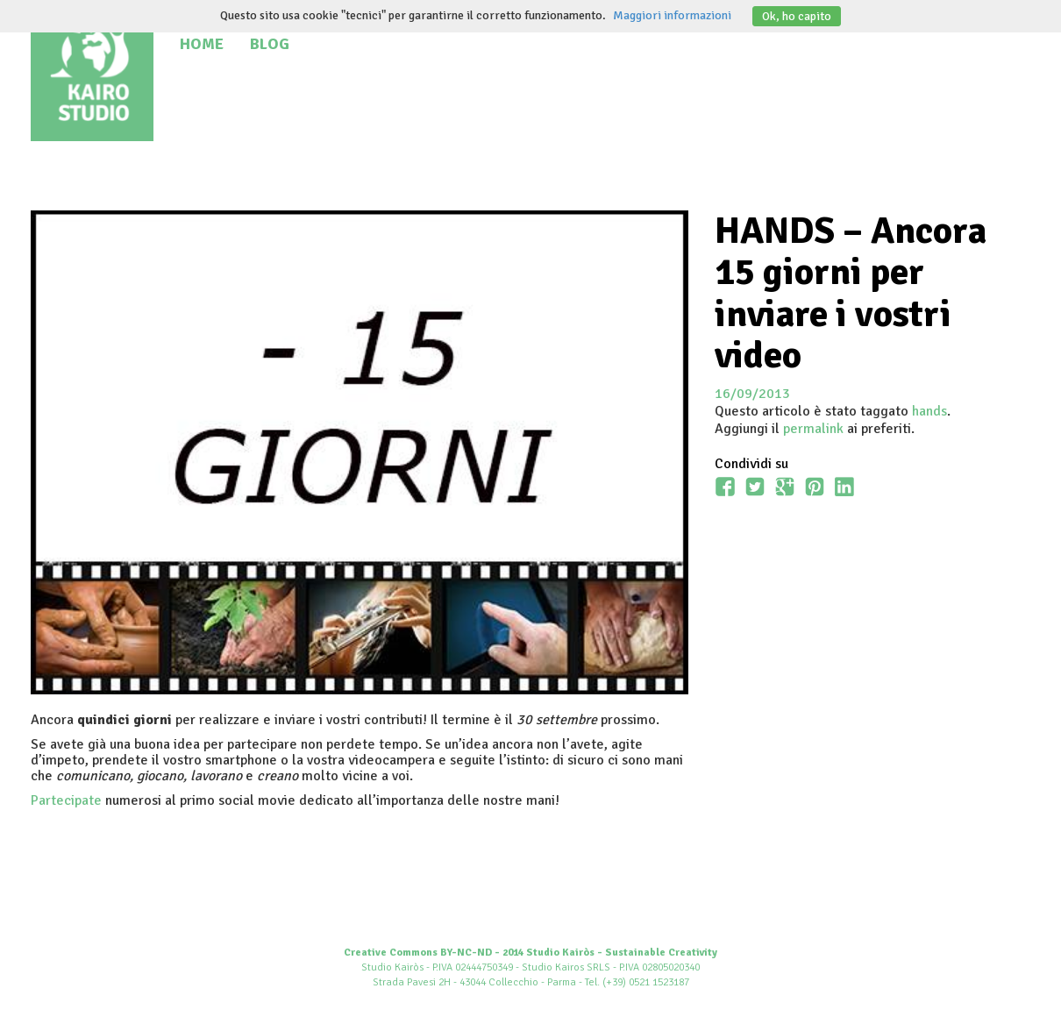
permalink (813, 428)
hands (929, 411)
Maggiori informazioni (672, 15)
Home (202, 43)
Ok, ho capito (796, 16)
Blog (269, 43)
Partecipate (66, 800)
